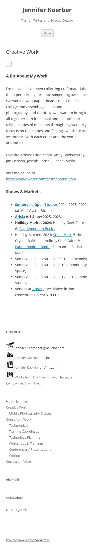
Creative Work (16, 407)
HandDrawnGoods (30, 383)
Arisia (20, 216)
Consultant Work (18, 419)
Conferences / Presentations (30, 449)
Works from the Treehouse (35, 377)
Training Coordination (25, 431)
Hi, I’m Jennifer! (17, 401)
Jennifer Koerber (47, 10)
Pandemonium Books (37, 228)
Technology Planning (24, 437)
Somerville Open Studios (36, 204)
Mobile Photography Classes (30, 413)
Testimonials (18, 425)
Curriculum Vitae (18, 461)
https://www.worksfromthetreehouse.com (41, 179)
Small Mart (62, 234)
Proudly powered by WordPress (28, 540)
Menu (47, 33)
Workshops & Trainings (26, 443)
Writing (14, 455)
